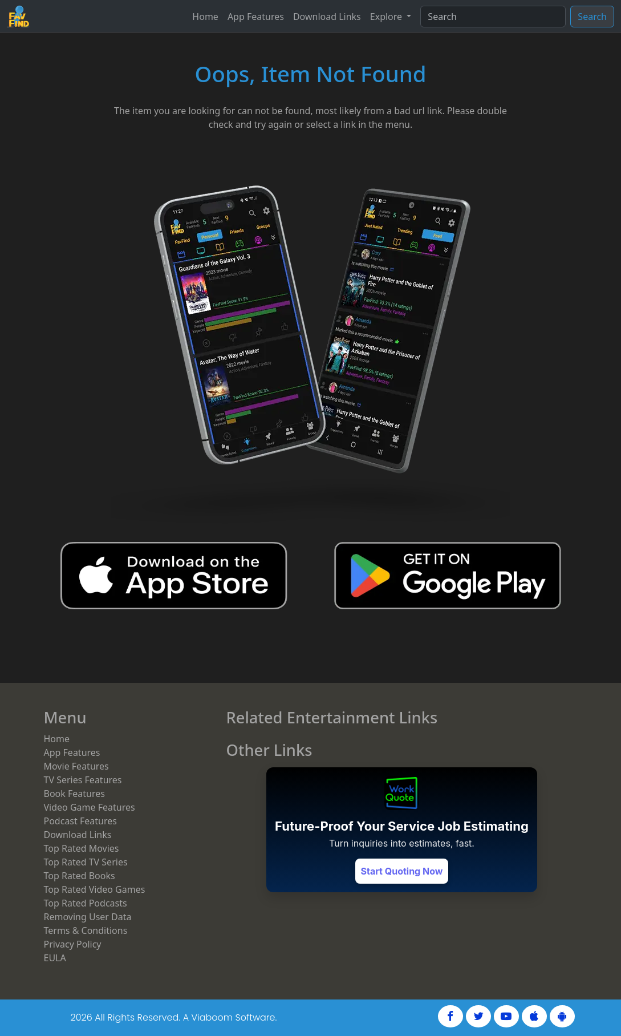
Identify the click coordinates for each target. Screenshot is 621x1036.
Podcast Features (80, 821)
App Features (256, 16)
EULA (55, 958)
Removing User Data (88, 916)
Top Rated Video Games (94, 889)
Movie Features (76, 766)
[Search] (493, 16)
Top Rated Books (79, 875)
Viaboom (212, 1017)
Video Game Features (89, 807)
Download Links (327, 16)
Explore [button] (387, 16)
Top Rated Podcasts (85, 903)
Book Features (74, 793)
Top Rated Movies (81, 848)
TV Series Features (83, 780)
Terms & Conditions (86, 930)
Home (205, 16)
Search (592, 16)
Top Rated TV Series (86, 862)
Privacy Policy (73, 944)
